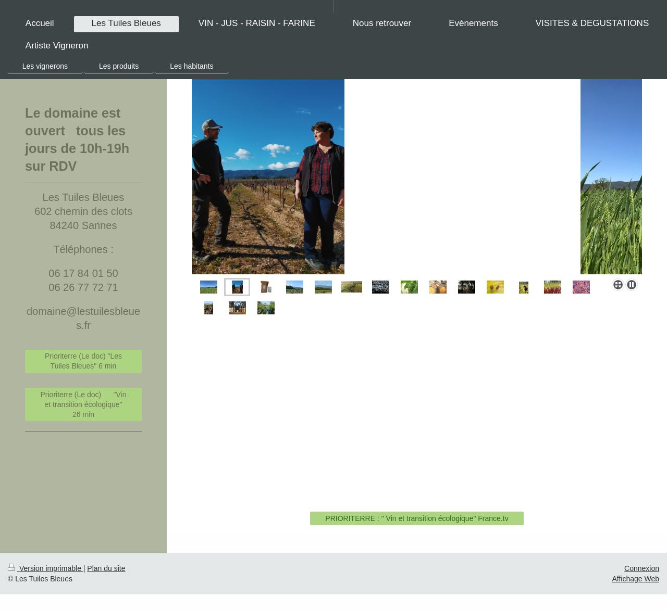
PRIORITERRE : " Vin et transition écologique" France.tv (416, 518)
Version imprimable (45, 568)
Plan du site (106, 568)
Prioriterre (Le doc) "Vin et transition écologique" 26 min (84, 404)
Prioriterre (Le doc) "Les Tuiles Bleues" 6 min (83, 361)
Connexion (641, 568)
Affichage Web (635, 579)
